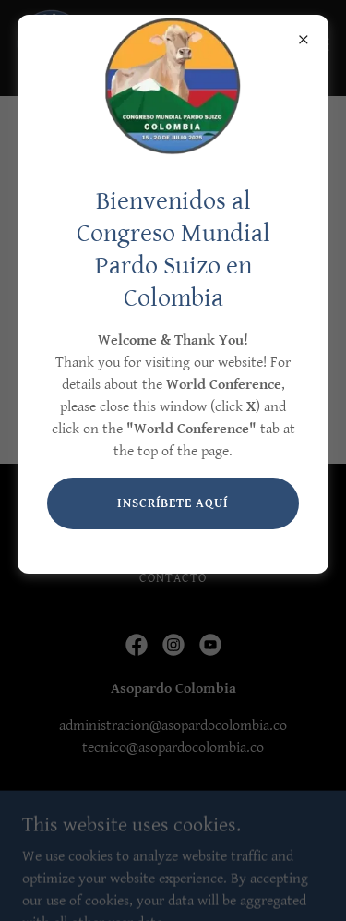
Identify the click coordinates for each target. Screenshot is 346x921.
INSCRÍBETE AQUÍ (173, 503)
